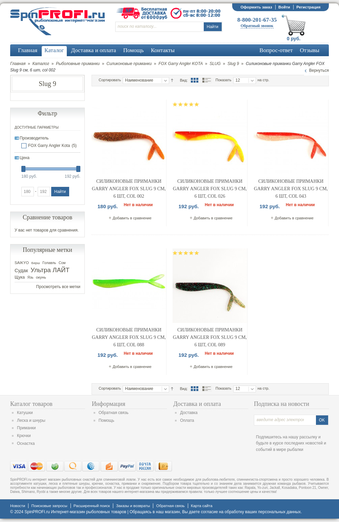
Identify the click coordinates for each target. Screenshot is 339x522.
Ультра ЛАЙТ (50, 270)
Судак (21, 270)
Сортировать (110, 80)
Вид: (184, 80)
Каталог (40, 63)
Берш (36, 263)
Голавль (49, 263)
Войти (284, 7)
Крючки (24, 435)
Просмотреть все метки (58, 286)
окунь (41, 277)
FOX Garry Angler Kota (49, 145)
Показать (224, 80)
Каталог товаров (31, 403)
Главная (17, 63)
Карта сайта (201, 506)
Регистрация (308, 7)
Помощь (106, 420)
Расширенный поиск (92, 506)
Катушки (25, 412)
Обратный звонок (257, 25)
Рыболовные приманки (78, 63)
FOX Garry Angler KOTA (180, 63)
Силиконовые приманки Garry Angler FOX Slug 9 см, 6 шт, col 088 (129, 337)
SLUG (215, 63)
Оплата (187, 420)
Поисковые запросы (49, 506)
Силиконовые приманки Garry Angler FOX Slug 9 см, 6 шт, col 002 (129, 188)
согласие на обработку (222, 511)
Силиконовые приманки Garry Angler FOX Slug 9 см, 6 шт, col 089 (210, 337)
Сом (62, 263)
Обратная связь (113, 412)
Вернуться (319, 70)
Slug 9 (233, 63)
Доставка (189, 412)
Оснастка (26, 443)
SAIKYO (22, 263)
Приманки (26, 428)
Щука (20, 277)
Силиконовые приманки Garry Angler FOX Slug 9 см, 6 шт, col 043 (291, 188)
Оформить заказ (256, 7)
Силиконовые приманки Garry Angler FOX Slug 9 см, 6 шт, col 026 (210, 188)
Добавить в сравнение (132, 218)
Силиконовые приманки (129, 63)
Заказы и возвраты (133, 506)
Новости (17, 506)
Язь (30, 277)
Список (206, 80)
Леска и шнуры (31, 420)
